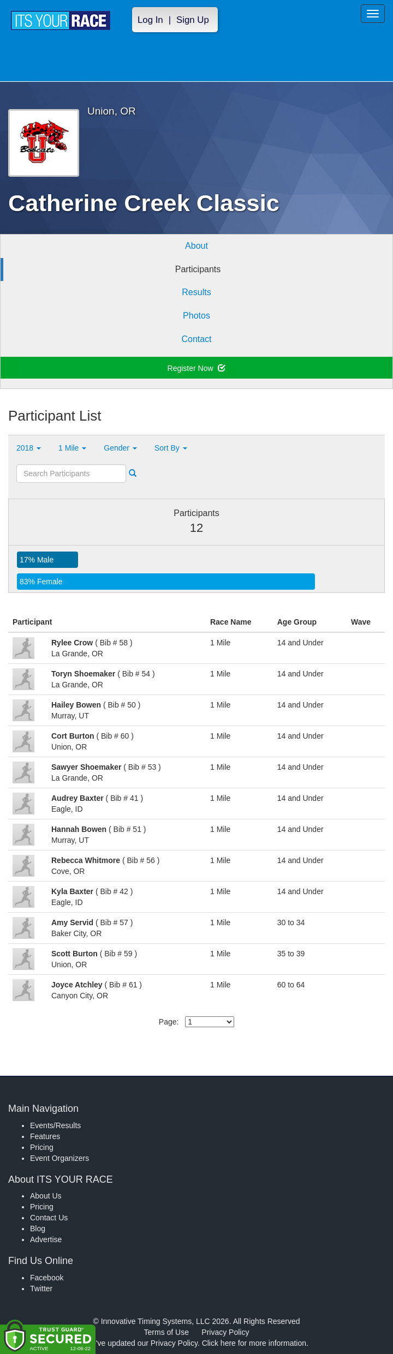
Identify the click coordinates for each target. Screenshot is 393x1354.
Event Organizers (59, 1158)
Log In (150, 20)
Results (196, 292)
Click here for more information (254, 1343)
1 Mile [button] (72, 448)
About (196, 245)
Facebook (46, 1277)
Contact (196, 339)
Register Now (197, 368)
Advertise (46, 1239)
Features (45, 1136)
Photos (196, 315)
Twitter (41, 1288)
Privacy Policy (225, 1332)
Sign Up (192, 20)
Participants (198, 269)
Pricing (41, 1147)
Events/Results (55, 1125)
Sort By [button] (170, 448)
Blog (37, 1228)
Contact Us (49, 1217)
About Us (46, 1195)
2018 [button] (28, 448)
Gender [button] (120, 448)
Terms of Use (166, 1332)
